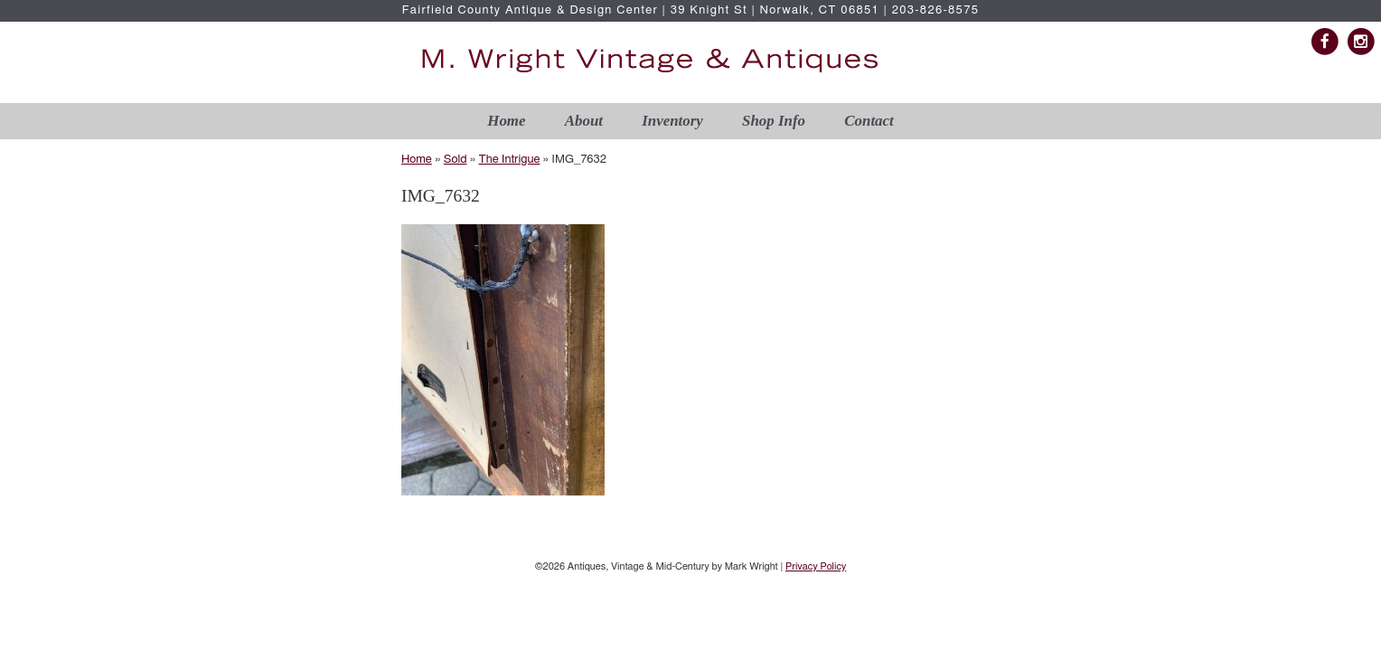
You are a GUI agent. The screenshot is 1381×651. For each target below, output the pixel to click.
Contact (868, 120)
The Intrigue (509, 159)
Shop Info (773, 120)
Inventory (672, 120)
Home (506, 120)
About (584, 120)
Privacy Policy (815, 566)
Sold (455, 159)
